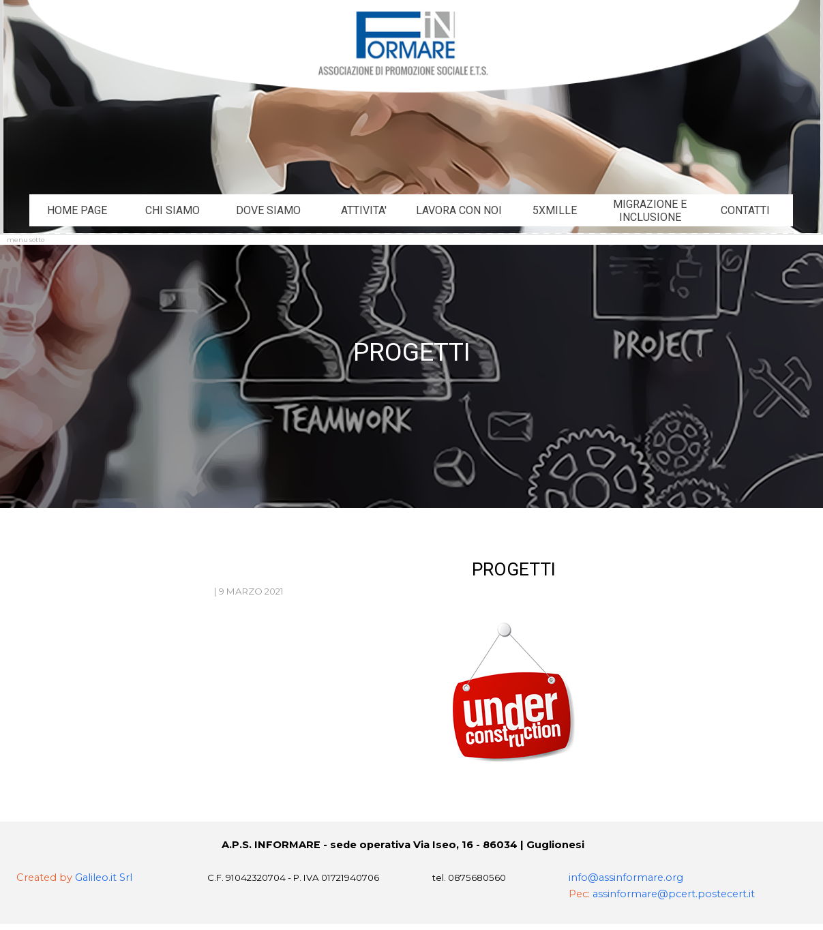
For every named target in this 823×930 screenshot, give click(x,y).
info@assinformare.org (626, 877)
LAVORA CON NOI (459, 210)
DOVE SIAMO (268, 210)
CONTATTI (745, 210)
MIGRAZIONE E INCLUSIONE (650, 211)
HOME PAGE (77, 210)
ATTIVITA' (364, 210)
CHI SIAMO (172, 210)
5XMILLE (555, 210)
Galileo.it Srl (103, 877)
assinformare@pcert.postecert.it (674, 894)
